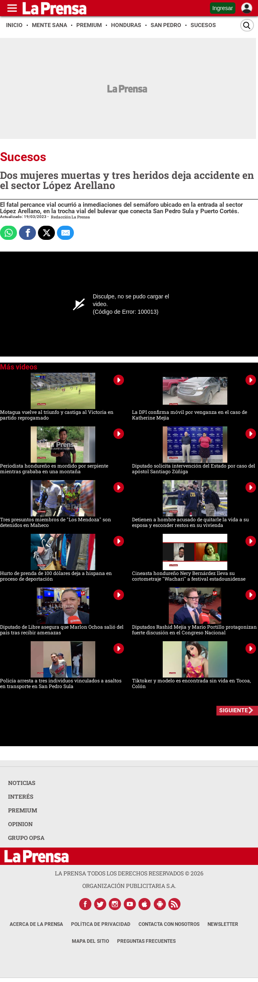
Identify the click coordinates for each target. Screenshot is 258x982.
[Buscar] (247, 25)
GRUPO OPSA (26, 837)
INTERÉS (21, 796)
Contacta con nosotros (168, 924)
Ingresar (222, 8)
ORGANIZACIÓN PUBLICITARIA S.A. (129, 886)
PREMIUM (22, 810)
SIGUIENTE (233, 710)
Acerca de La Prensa (36, 924)
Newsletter (223, 924)
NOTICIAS (22, 783)
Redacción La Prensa (70, 217)
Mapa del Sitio (90, 941)
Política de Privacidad (100, 924)
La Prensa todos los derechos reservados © (129, 873)
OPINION (20, 824)
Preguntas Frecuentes (146, 941)
